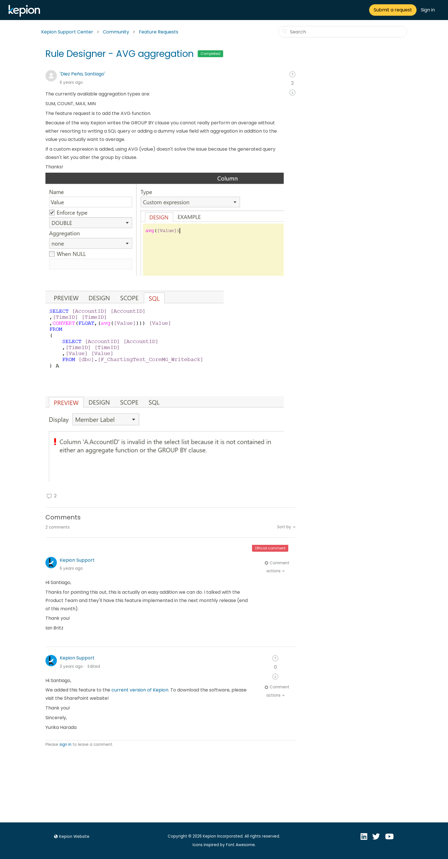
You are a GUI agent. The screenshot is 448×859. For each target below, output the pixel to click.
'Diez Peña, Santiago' (82, 74)
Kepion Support (77, 560)
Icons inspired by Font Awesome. (224, 845)
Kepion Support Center (67, 32)
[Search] (342, 31)
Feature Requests (158, 32)
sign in (65, 744)
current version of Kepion (139, 690)
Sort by (284, 527)
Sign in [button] (428, 10)
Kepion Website (71, 836)
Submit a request (393, 10)
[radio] (292, 74)
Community (116, 32)
